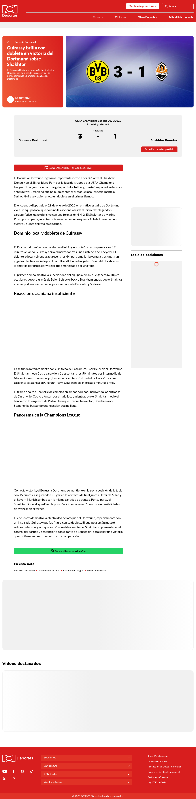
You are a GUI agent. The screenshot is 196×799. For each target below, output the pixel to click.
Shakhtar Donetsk (164, 134)
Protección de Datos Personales (164, 766)
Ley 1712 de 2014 (157, 782)
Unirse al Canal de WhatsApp (68, 550)
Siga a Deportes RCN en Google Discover (68, 167)
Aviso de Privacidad (158, 761)
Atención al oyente (158, 756)
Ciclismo (120, 17)
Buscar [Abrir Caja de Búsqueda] (171, 6)
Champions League (73, 570)
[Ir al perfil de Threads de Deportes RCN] (14, 779)
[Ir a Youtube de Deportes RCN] (4, 771)
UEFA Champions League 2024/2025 (98, 121)
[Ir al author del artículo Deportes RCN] (10, 99)
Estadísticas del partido (159, 149)
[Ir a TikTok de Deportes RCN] (31, 771)
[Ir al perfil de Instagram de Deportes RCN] (22, 771)
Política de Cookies (158, 777)
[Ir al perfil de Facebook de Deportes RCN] (13, 771)
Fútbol (96, 17)
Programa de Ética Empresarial (164, 771)
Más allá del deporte (181, 17)
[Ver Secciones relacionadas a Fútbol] (102, 17)
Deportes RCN (23, 97)
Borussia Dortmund (33, 134)
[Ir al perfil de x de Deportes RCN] (4, 779)
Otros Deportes (147, 17)
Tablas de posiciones (143, 6)
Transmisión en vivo (49, 570)
